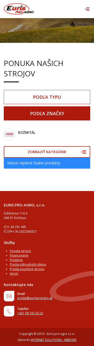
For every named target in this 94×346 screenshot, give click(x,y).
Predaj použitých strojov (27, 269)
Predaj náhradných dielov (28, 264)
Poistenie (16, 260)
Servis (14, 273)
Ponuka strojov (20, 251)
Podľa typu (47, 97)
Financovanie (19, 255)
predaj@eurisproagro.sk (34, 298)
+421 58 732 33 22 (30, 313)
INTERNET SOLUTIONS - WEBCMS (53, 340)
